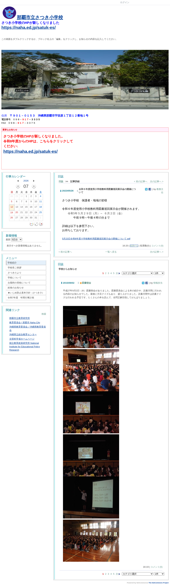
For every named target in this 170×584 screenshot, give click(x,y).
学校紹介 (12, 262)
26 (11, 218)
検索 (44, 314)
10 (36, 202)
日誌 (61, 181)
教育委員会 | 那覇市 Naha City (24, 322)
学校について (14, 277)
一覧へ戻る (111, 251)
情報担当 (157, 283)
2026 (26, 180)
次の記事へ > (156, 181)
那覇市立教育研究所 (19, 318)
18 (40, 208)
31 (36, 218)
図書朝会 (85, 283)
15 (26, 208)
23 (31, 213)
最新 (14, 239)
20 (16, 213)
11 (40, 202)
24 (36, 213)
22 (26, 213)
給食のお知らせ (16, 287)
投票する (134, 246)
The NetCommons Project (159, 583)
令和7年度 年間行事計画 (21, 297)
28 (11, 197)
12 (12, 208)
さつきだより (14, 272)
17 (36, 208)
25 (40, 213)
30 (21, 197)
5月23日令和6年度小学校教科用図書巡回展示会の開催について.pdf (96, 238)
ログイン (124, 2)
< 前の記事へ (140, 181)
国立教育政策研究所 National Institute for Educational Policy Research (24, 346)
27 (16, 218)
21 (21, 213)
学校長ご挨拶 (14, 267)
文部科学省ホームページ (21, 339)
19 (11, 213)
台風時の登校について (19, 282)
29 (16, 197)
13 (17, 208)
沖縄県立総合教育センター (23, 334)
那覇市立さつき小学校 (40, 17)
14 (21, 208)
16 (31, 208)
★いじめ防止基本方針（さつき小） (26, 292)
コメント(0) (157, 245)
